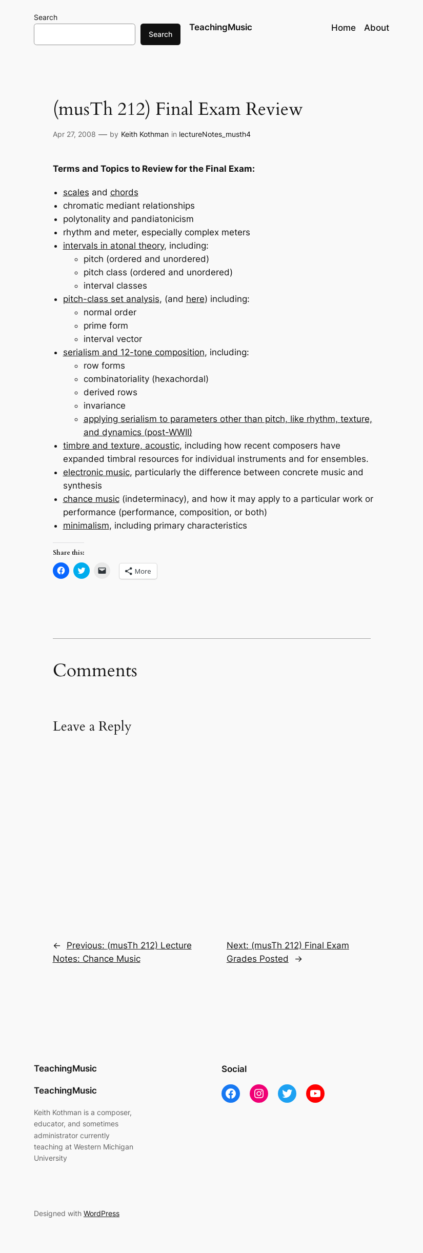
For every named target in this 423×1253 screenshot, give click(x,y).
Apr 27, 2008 (74, 134)
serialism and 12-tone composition (134, 352)
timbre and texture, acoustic (121, 445)
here (195, 299)
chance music (91, 499)
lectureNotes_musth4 (215, 134)
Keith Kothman (145, 134)
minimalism (86, 525)
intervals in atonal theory (113, 245)
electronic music (96, 472)
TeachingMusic (220, 27)
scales (76, 192)
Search (45, 17)
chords (124, 192)
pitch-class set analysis (111, 299)
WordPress (101, 1213)
